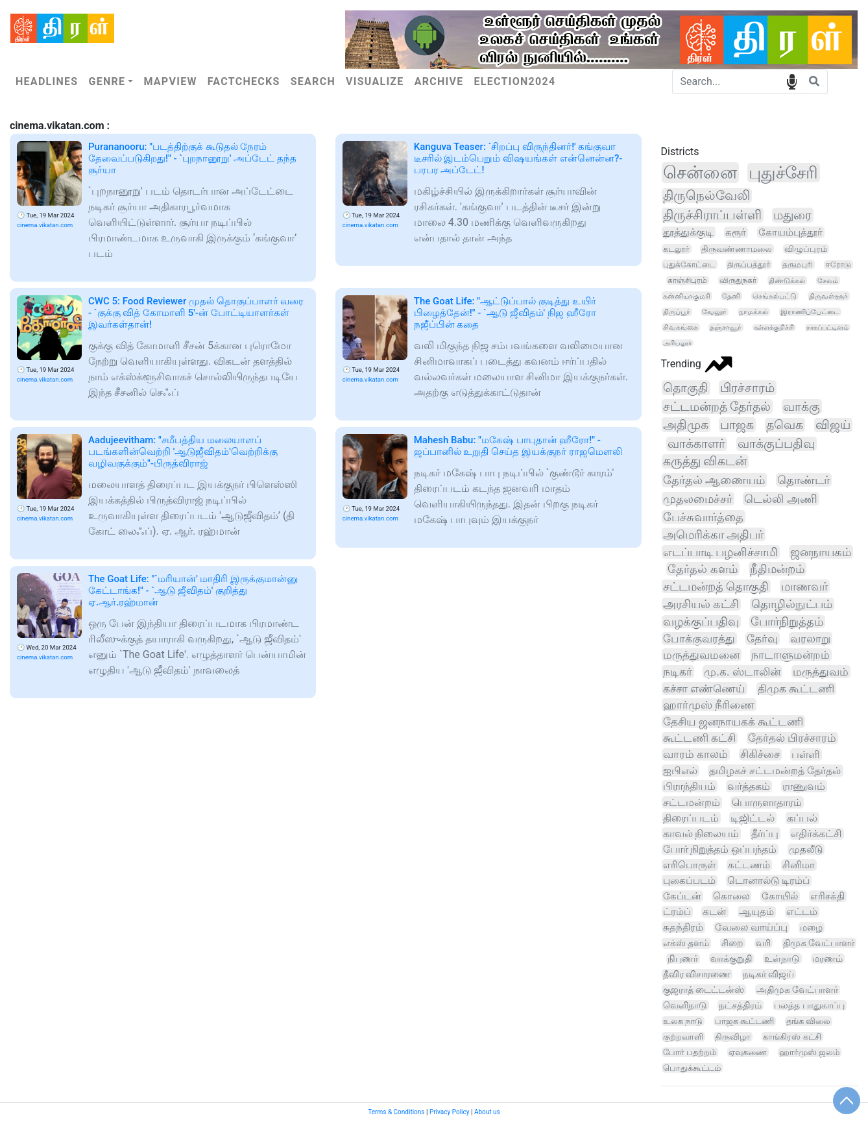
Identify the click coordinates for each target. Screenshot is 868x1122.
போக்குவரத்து (699, 638)
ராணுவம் (803, 786)
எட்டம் (801, 912)
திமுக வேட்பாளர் (819, 943)
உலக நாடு (683, 1021)
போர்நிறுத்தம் (787, 621)
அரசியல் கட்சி (701, 604)
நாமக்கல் (753, 312)
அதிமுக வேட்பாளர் (797, 989)
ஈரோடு (838, 264)
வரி (763, 943)
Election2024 (515, 81)
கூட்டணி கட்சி (699, 738)
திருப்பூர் (676, 312)
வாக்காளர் (696, 444)
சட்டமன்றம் (691, 802)
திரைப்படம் (691, 818)
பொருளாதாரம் (767, 802)
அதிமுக (685, 424)
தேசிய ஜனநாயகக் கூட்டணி (733, 721)
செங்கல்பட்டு (775, 295)
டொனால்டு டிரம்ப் (768, 880)
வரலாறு (810, 638)
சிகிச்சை (760, 754)
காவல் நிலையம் (701, 833)
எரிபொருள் (689, 865)
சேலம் (827, 280)
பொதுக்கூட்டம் (692, 1068)
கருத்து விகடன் (705, 461)
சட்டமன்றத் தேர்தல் (717, 406)
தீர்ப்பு (764, 833)
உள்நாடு (782, 958)
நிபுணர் (683, 958)
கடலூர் (676, 249)
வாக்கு (801, 406)
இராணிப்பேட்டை (809, 312)
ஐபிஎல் (680, 770)
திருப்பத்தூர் (748, 264)
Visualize (375, 81)
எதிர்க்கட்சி (816, 834)
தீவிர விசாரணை (696, 974)
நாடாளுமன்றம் (790, 654)
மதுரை (792, 215)
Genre (106, 81)
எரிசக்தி (827, 896)
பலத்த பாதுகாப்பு (809, 1005)
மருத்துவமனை (701, 654)
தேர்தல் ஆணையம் (714, 480)
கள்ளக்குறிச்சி (774, 327)
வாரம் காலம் (695, 754)
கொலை (731, 896)
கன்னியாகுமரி (686, 295)
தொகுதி (685, 387)
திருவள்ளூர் (828, 295)
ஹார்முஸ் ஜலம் (809, 1052)
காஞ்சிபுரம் (687, 280)
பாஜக (737, 424)
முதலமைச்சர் (697, 499)
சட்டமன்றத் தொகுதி (716, 586)
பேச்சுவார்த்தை (703, 517)
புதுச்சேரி (783, 172)
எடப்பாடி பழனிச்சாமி (720, 552)
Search (313, 81)
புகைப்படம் (689, 880)
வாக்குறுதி (731, 958)
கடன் (715, 912)
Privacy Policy (449, 1112)
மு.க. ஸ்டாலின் (742, 671)
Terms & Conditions (396, 1112)
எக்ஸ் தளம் (686, 943)
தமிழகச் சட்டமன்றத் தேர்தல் (775, 770)
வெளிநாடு (685, 1005)
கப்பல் (802, 818)
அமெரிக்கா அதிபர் (713, 534)
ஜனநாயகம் (820, 552)
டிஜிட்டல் (752, 818)
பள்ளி (805, 754)
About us (487, 1112)
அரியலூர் (677, 343)
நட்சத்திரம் (740, 1005)
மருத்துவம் (821, 671)
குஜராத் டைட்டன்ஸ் (703, 989)
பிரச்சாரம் (747, 387)
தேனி (731, 295)
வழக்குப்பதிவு (701, 621)
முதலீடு (806, 849)
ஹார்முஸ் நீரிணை (708, 704)
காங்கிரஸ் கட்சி (792, 1037)
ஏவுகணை (748, 1052)
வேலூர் (714, 312)
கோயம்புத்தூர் (790, 232)
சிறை (732, 943)
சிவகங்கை (680, 327)
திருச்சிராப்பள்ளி (712, 215)
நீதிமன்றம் (777, 569)
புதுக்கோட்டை (689, 264)
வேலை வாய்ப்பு (751, 927)
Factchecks (244, 81)
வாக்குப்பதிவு (776, 444)
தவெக (784, 425)
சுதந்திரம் (683, 927)
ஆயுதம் (756, 912)
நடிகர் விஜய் (768, 974)
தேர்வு (762, 638)
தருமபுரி (797, 264)
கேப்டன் (682, 896)
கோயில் (780, 896)
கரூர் (735, 232)
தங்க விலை (808, 1021)
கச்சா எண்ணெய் (704, 688)
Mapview (170, 81)
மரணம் (827, 958)
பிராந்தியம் (689, 786)
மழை (811, 927)
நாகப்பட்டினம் (827, 327)
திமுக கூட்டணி (796, 688)
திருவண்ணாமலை (736, 249)
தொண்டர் (803, 480)
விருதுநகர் (737, 280)
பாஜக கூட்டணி (744, 1021)
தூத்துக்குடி (688, 232)
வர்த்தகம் (748, 786)
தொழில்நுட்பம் (791, 604)
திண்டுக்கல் (787, 280)
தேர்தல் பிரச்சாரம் (792, 738)
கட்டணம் (749, 865)
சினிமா (798, 865)
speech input (792, 81)
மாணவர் (804, 586)
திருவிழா (733, 1037)
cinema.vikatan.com (45, 224)
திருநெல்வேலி (706, 195)
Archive (439, 81)
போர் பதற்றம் (689, 1052)
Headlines (47, 81)
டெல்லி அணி (780, 499)
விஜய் (832, 425)
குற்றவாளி (683, 1037)
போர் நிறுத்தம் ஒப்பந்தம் (720, 849)
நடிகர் (677, 671)
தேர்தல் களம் (702, 569)
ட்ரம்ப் (677, 912)
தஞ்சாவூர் (725, 327)
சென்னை (700, 172)
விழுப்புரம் (805, 249)
